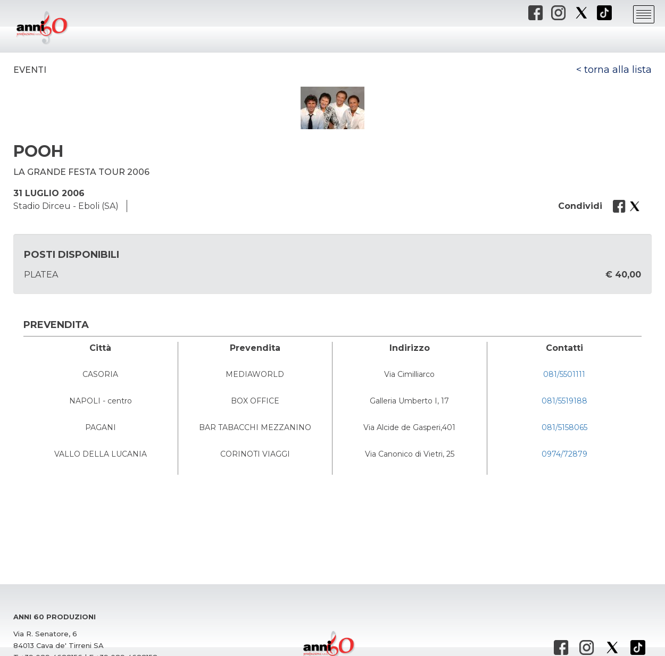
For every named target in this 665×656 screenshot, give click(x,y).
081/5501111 (564, 374)
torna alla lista (618, 69)
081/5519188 (564, 401)
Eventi (29, 70)
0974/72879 (564, 454)
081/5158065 (564, 427)
